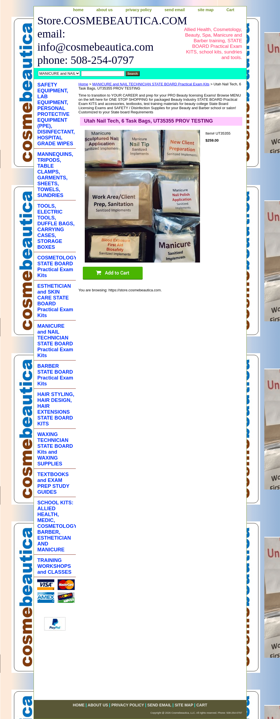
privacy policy (139, 10)
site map (206, 10)
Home (83, 84)
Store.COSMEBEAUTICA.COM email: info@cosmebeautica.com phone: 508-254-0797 (105, 40)
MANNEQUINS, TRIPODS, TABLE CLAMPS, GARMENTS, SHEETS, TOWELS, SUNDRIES (55, 174)
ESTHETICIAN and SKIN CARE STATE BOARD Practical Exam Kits (55, 300)
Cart (230, 10)
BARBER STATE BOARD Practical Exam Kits (55, 375)
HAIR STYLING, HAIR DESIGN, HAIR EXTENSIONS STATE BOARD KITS (55, 409)
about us (105, 10)
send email (174, 10)
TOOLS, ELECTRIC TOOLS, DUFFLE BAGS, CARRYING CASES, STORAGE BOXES (56, 226)
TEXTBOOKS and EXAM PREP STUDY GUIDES (53, 483)
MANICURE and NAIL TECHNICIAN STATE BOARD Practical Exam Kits (151, 84)
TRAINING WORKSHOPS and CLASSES (54, 566)
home (78, 10)
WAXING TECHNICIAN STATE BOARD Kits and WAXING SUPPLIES (55, 449)
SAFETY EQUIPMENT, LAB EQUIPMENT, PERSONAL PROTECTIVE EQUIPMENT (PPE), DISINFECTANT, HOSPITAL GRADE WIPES (56, 114)
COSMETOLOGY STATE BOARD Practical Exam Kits (56, 266)
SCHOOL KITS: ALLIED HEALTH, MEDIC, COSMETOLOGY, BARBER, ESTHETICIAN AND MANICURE (56, 526)
